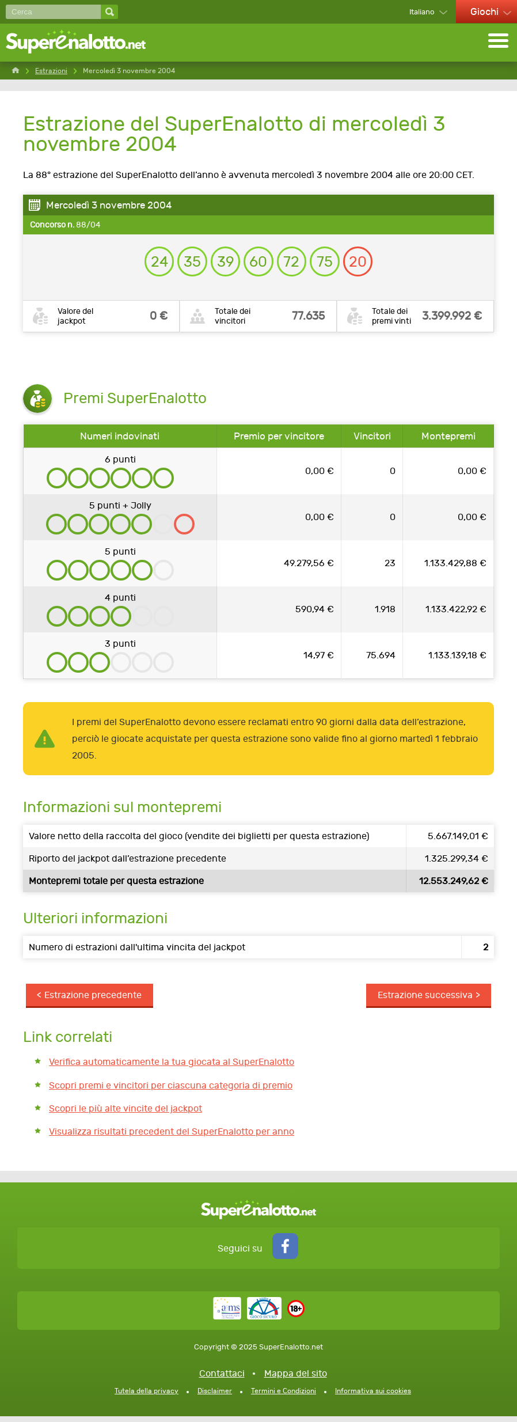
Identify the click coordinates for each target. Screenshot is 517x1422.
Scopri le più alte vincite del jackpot (125, 1113)
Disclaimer (214, 1397)
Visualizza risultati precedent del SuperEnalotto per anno (171, 1137)
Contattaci (222, 1379)
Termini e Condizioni (283, 1397)
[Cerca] (53, 12)
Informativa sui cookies (373, 1397)
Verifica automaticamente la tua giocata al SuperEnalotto (171, 1066)
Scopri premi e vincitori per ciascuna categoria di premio (170, 1090)
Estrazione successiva (424, 999)
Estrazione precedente (93, 999)
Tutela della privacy (146, 1397)
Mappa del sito (295, 1379)
